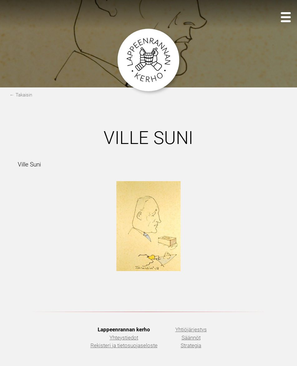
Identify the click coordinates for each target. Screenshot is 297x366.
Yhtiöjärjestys (191, 329)
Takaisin (24, 95)
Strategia (191, 345)
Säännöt (191, 337)
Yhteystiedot (124, 337)
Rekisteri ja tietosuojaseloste (124, 345)
